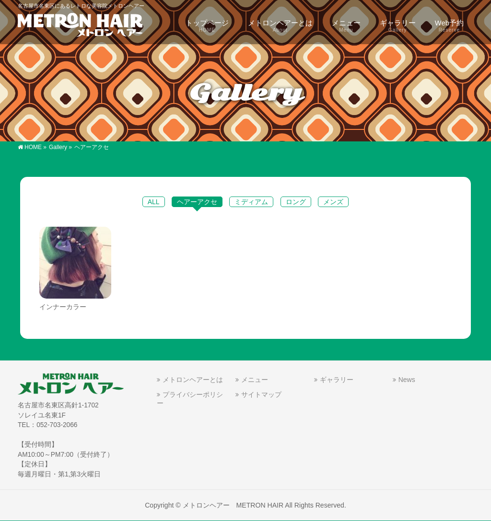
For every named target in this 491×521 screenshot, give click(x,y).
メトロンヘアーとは (193, 379)
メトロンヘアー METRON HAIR (233, 505)
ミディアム (251, 202)
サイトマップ (261, 394)
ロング (296, 202)
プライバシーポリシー (190, 398)
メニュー (254, 379)
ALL (154, 202)
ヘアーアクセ (197, 202)
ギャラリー (336, 379)
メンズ (333, 202)
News (406, 379)
